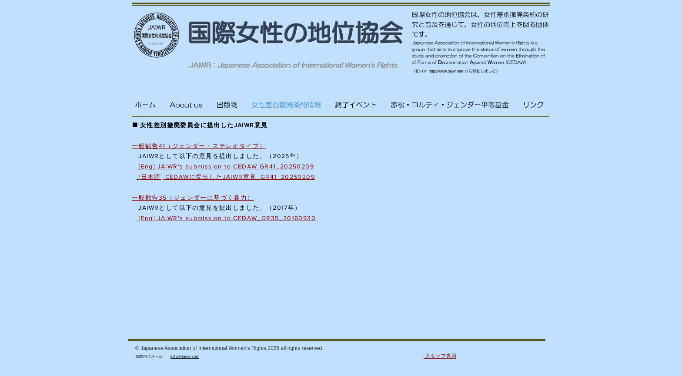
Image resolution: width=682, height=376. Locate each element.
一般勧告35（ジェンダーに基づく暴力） (193, 197)
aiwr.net (191, 356)
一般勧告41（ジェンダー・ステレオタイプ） (199, 145)
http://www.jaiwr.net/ (447, 71)
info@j (176, 356)
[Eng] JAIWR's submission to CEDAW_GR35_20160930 (226, 217)
